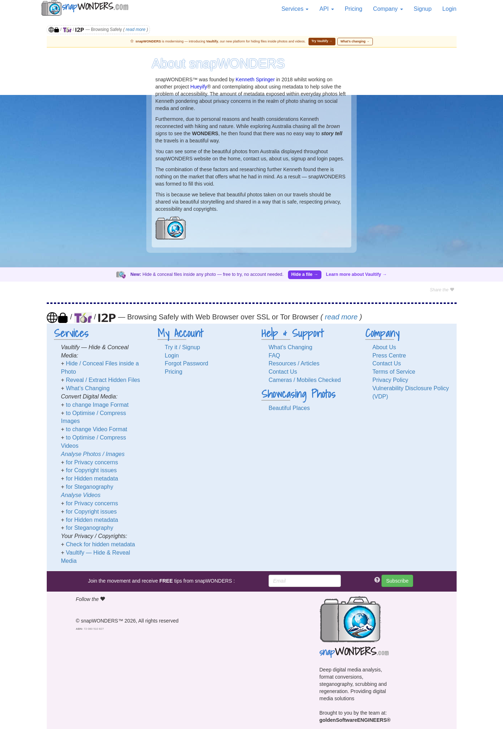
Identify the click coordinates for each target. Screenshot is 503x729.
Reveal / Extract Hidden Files (103, 380)
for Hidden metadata (92, 478)
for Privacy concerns (92, 462)
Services (295, 9)
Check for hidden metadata (100, 544)
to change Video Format (96, 429)
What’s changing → (355, 41)
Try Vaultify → (321, 41)
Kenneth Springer (255, 79)
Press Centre (389, 355)
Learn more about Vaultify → (356, 274)
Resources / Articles (294, 363)
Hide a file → (304, 274)
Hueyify (198, 87)
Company (388, 9)
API (326, 9)
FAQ (274, 355)
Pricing (353, 9)
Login (449, 9)
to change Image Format (97, 405)
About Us (384, 347)
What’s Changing (88, 388)
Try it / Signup (182, 347)
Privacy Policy (390, 380)
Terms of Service (393, 372)
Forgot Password (186, 363)
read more (136, 29)
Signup (423, 9)
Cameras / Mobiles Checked (305, 380)
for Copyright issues (91, 470)
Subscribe (397, 581)
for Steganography (89, 487)
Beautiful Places (289, 408)
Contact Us (283, 372)
